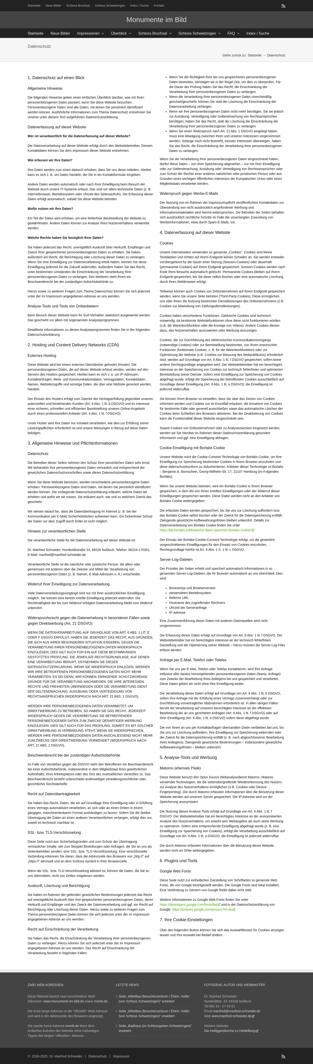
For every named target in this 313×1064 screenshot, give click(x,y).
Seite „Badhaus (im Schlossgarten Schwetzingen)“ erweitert (155, 1028)
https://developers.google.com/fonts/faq (188, 904)
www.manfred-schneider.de (231, 1016)
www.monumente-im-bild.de (63, 1001)
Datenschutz (98, 1056)
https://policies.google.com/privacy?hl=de (202, 909)
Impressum (121, 1056)
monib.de (101, 1001)
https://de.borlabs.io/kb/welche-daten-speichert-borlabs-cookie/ (205, 530)
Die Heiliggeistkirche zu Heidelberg (229, 1031)
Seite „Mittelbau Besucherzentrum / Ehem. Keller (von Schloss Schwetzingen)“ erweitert (154, 998)
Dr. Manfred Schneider (65, 1056)
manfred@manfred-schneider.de (236, 1011)
